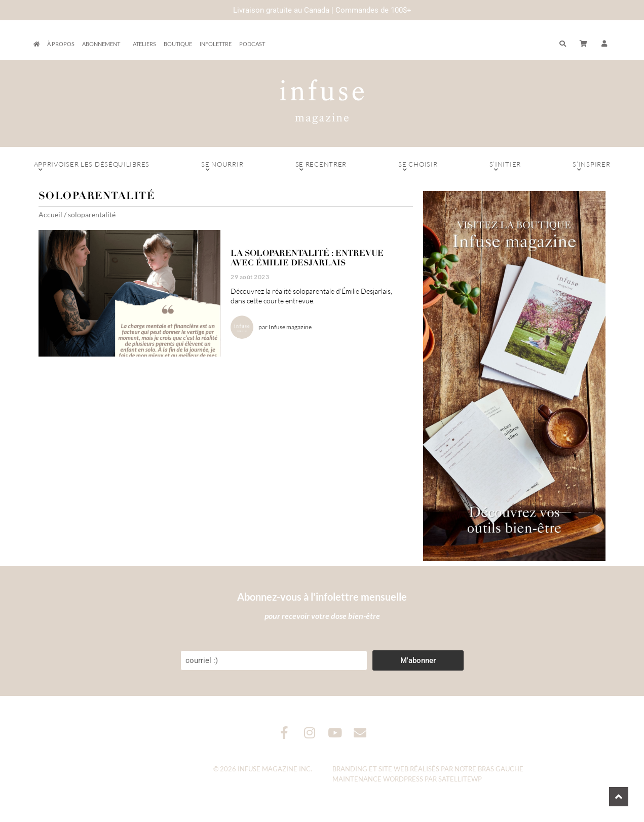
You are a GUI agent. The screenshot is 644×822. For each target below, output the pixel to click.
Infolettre (216, 44)
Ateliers (144, 44)
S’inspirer (591, 166)
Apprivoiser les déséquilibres (91, 166)
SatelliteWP (460, 779)
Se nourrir (222, 166)
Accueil (50, 214)
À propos (60, 44)
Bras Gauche (500, 769)
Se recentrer (320, 166)
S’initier (505, 166)
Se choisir (418, 166)
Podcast (252, 44)
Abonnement (103, 44)
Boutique (178, 44)
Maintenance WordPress (377, 779)
